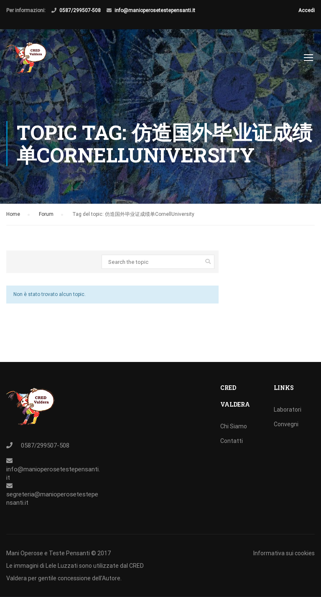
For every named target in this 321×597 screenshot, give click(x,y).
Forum (46, 216)
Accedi (306, 10)
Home (13, 216)
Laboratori (287, 409)
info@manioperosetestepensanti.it (155, 10)
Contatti (231, 441)
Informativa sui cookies (284, 553)
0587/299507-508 (80, 10)
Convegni (286, 424)
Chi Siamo (233, 426)
